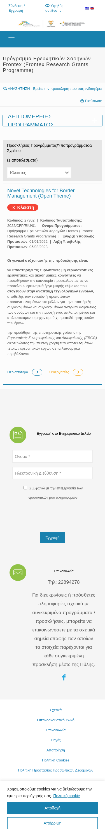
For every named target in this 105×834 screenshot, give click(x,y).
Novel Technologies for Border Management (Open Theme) (41, 193)
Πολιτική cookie (66, 796)
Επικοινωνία (56, 730)
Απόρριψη (53, 823)
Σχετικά (56, 710)
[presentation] (54, 517)
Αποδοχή (52, 808)
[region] (52, 807)
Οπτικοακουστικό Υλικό (55, 720)
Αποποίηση (55, 750)
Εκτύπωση (91, 101)
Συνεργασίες (66, 372)
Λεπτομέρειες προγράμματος (52, 120)
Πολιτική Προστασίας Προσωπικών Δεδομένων (55, 770)
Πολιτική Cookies (55, 760)
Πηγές (55, 740)
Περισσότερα (25, 372)
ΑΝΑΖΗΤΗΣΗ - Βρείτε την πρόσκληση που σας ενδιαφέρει (52, 88)
